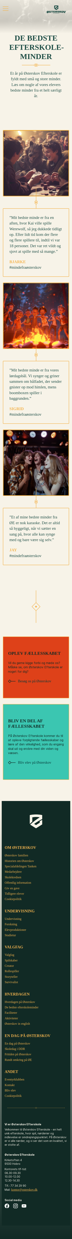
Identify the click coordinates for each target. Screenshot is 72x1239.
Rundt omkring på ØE (18, 1059)
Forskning (11, 924)
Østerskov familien (16, 855)
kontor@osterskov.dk (24, 1189)
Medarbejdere (13, 871)
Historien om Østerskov (19, 861)
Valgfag (9, 954)
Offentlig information (18, 882)
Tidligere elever (14, 893)
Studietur (10, 935)
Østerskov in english (17, 1023)
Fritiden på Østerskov (18, 1054)
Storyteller (11, 976)
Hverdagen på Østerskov (20, 1002)
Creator (9, 965)
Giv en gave (12, 888)
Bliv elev (10, 1090)
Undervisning (13, 918)
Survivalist (11, 982)
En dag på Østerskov (17, 1043)
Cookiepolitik (13, 899)
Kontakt (10, 1085)
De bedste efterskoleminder (21, 1007)
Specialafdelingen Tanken (20, 866)
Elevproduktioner (15, 929)
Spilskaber (11, 960)
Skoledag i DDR (15, 1048)
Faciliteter (11, 1012)
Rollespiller (12, 971)
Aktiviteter (11, 1018)
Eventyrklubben (14, 1079)
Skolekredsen (13, 877)
